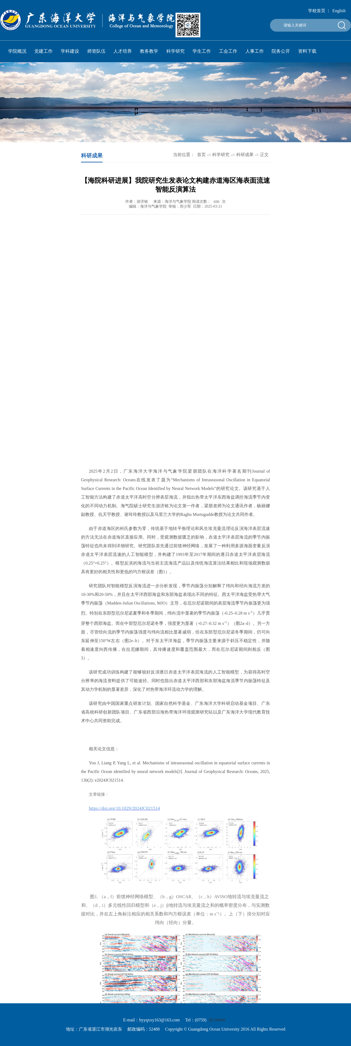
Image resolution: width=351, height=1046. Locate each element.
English (339, 10)
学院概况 (17, 51)
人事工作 (254, 51)
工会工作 (228, 51)
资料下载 (307, 51)
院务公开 (281, 51)
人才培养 (122, 51)
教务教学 (149, 51)
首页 (201, 154)
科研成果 (245, 154)
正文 (264, 154)
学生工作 (202, 51)
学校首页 (316, 10)
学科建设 (70, 51)
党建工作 (43, 51)
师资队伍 (96, 51)
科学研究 (175, 51)
